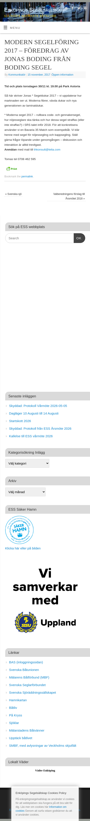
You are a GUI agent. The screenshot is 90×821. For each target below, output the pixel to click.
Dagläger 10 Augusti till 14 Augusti (34, 413)
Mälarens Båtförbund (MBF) (29, 677)
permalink (27, 176)
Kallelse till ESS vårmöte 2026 (31, 436)
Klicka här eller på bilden (23, 548)
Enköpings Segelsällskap (33, 9)
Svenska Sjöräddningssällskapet (32, 692)
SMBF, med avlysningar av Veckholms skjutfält (42, 745)
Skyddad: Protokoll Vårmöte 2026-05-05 (38, 406)
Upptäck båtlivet (20, 738)
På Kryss (15, 715)
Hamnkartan (18, 700)
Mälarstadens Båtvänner (27, 730)
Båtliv (13, 707)
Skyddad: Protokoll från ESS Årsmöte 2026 (40, 428)
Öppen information (62, 74)
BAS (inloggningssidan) (26, 662)
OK (78, 237)
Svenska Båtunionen (24, 670)
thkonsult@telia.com (47, 149)
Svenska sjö (13, 194)
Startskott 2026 (20, 421)
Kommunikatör (16, 74)
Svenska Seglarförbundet (27, 685)
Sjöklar (14, 723)
